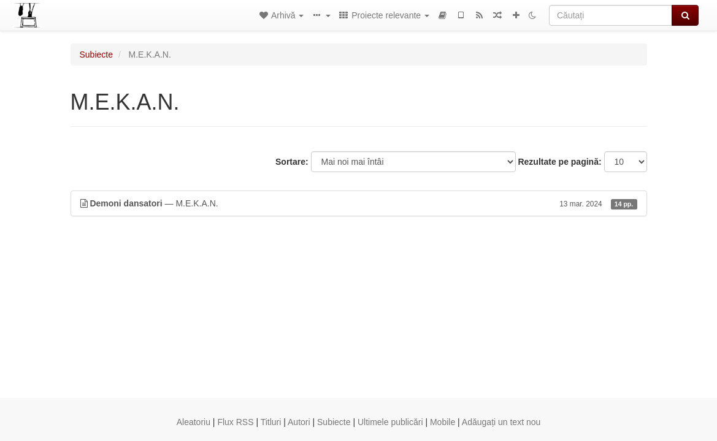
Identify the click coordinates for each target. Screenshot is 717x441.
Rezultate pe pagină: (559, 162)
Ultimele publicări (390, 422)
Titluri (271, 422)
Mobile (442, 422)
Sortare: (292, 162)
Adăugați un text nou (501, 422)
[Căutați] (610, 15)
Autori (299, 422)
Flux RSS (235, 422)
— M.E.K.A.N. (358, 203)
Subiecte (96, 54)
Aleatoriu (193, 422)
